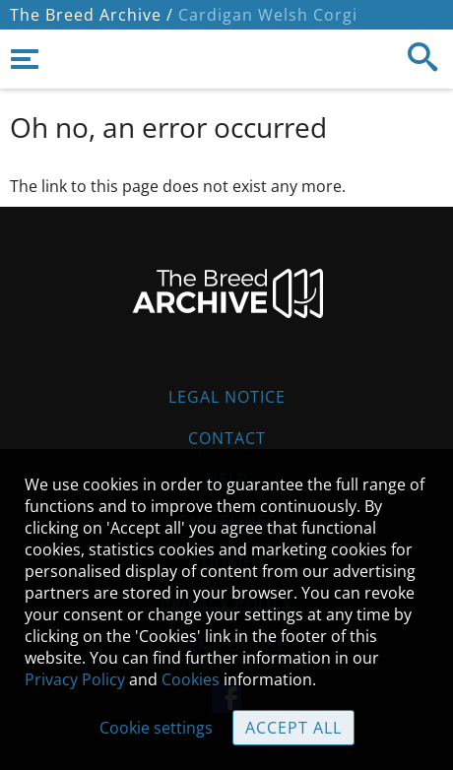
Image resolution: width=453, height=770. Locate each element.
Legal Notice (227, 397)
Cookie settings (156, 727)
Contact (227, 438)
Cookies (191, 679)
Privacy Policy (75, 679)
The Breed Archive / (91, 15)
